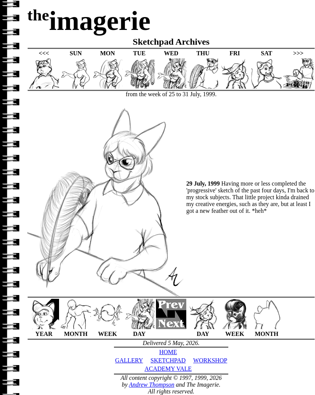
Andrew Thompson (152, 384)
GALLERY (129, 360)
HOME (168, 352)
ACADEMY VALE (168, 368)
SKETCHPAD (168, 360)
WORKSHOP (210, 360)
